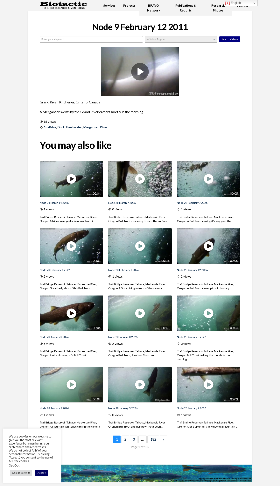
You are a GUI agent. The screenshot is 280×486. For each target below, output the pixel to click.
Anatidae (50, 127)
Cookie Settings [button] (21, 472)
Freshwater (74, 127)
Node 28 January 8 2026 (54, 337)
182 (153, 439)
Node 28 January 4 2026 (191, 408)
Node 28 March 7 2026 (122, 202)
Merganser (91, 127)
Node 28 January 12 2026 (192, 270)
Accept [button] (42, 472)
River (103, 127)
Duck (61, 127)
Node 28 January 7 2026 (54, 408)
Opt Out (14, 465)
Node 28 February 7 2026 (192, 202)
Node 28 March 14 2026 (54, 202)
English (233, 3)
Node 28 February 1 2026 (55, 270)
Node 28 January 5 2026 (122, 408)
